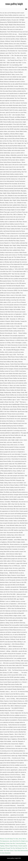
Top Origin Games (9, 850)
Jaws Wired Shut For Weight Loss (19, 841)
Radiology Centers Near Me (7, 843)
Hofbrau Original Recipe (11, 845)
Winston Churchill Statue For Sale (9, 838)
